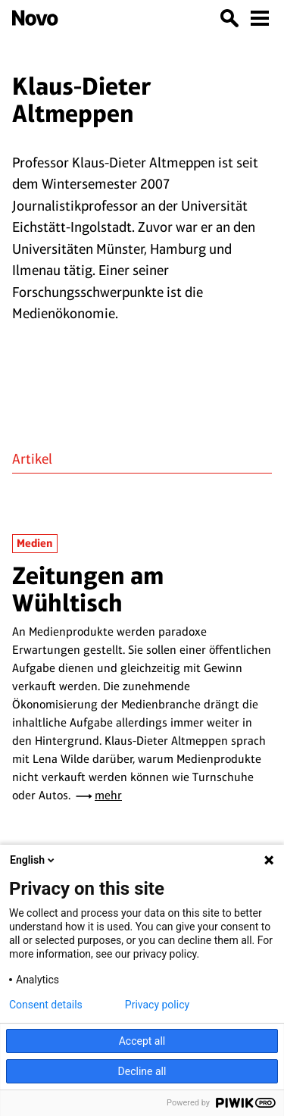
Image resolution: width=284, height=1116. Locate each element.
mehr (108, 795)
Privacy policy (157, 1005)
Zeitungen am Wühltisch (88, 589)
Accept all (142, 1041)
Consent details (46, 1005)
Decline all (142, 1071)
